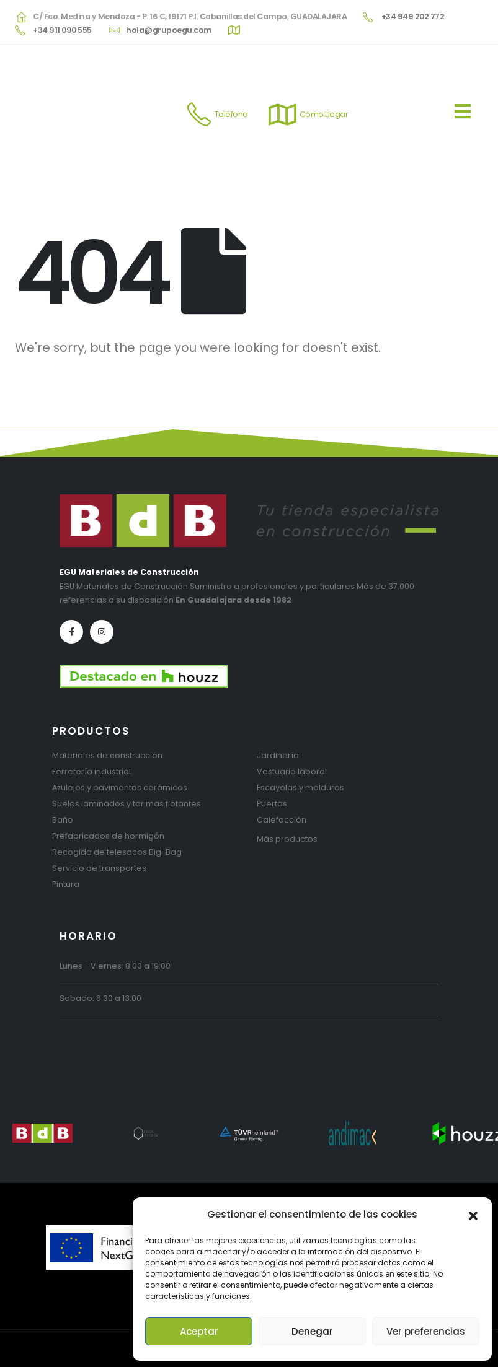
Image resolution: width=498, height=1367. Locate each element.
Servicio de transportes (99, 868)
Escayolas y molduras (300, 787)
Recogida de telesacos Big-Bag (117, 852)
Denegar (312, 1331)
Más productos (287, 839)
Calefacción (281, 820)
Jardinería (278, 755)
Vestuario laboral (292, 771)
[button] (473, 1214)
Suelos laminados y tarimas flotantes (126, 803)
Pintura (65, 884)
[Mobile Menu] (469, 114)
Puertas (272, 803)
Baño (62, 820)
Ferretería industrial (91, 771)
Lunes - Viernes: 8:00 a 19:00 (115, 966)
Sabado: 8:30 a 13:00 (100, 998)
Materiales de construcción (107, 755)
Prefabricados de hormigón (108, 836)
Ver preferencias (425, 1331)
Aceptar (199, 1331)
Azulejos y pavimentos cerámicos (119, 787)
